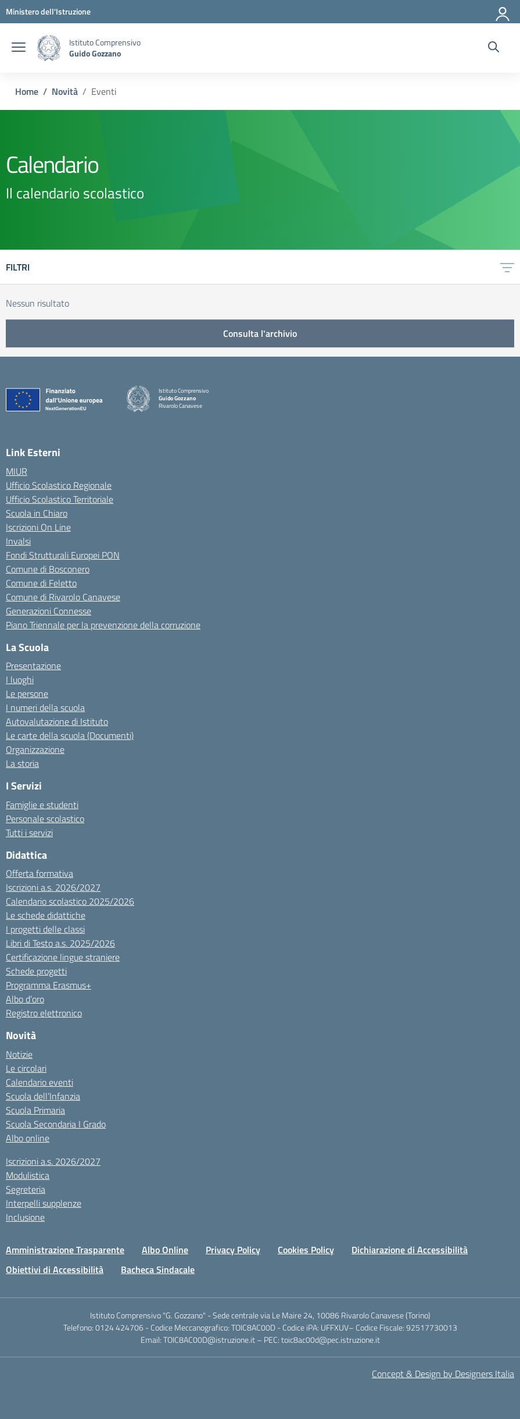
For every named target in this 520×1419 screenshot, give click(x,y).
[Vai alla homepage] (48, 48)
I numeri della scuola (45, 707)
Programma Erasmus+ (48, 985)
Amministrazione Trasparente (65, 1250)
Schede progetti (36, 971)
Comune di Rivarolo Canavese (63, 597)
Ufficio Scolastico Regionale (59, 485)
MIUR (16, 471)
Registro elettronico (44, 1013)
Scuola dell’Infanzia (43, 1096)
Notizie (19, 1054)
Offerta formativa (39, 873)
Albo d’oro (25, 999)
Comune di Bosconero (47, 569)
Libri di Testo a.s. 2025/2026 (60, 943)
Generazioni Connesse (48, 611)
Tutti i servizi (29, 833)
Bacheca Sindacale (158, 1269)
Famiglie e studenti (42, 805)
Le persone (27, 693)
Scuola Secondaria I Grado (56, 1124)
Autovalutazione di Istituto (57, 721)
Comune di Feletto (41, 583)
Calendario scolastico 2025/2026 (70, 901)
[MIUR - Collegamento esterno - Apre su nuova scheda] (48, 11)
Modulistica (27, 1175)
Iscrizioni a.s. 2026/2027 (53, 887)
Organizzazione (35, 749)
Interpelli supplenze (43, 1203)
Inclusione (25, 1217)
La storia (22, 763)
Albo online (27, 1138)
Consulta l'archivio (260, 333)
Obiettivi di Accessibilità (54, 1269)
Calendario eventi (39, 1082)
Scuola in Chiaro (36, 513)
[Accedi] (503, 12)
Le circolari (26, 1068)
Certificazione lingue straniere (63, 957)
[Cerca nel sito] (494, 48)
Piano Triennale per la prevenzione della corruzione (103, 625)
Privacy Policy (233, 1250)
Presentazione (33, 666)
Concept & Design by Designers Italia (443, 1374)
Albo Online (165, 1250)
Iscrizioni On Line (38, 527)
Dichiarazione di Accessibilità (410, 1250)
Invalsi (18, 541)
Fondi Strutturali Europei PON (63, 555)
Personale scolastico (45, 819)
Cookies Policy (306, 1250)
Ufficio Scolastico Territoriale (59, 499)
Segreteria (25, 1189)
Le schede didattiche (45, 915)
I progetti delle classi (45, 929)
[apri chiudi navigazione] (19, 48)
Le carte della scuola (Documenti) (70, 735)
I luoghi (20, 680)
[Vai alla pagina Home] (26, 91)
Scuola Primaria (35, 1110)
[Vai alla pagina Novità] (65, 91)
